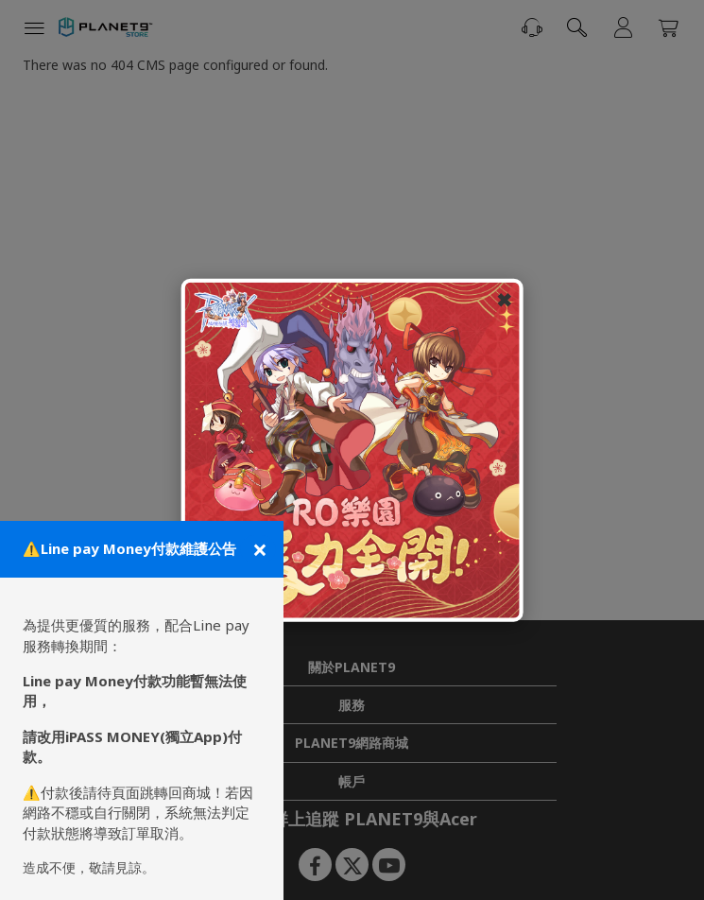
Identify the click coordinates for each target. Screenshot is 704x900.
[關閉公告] (258, 549)
